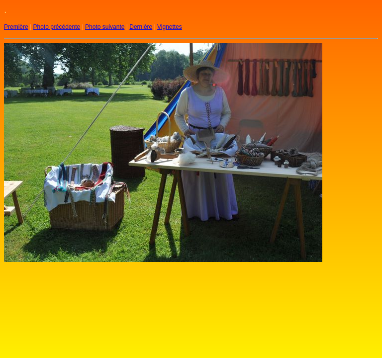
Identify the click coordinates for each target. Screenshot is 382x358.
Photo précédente (56, 26)
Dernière (140, 26)
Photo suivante (104, 26)
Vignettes (169, 26)
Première (16, 26)
